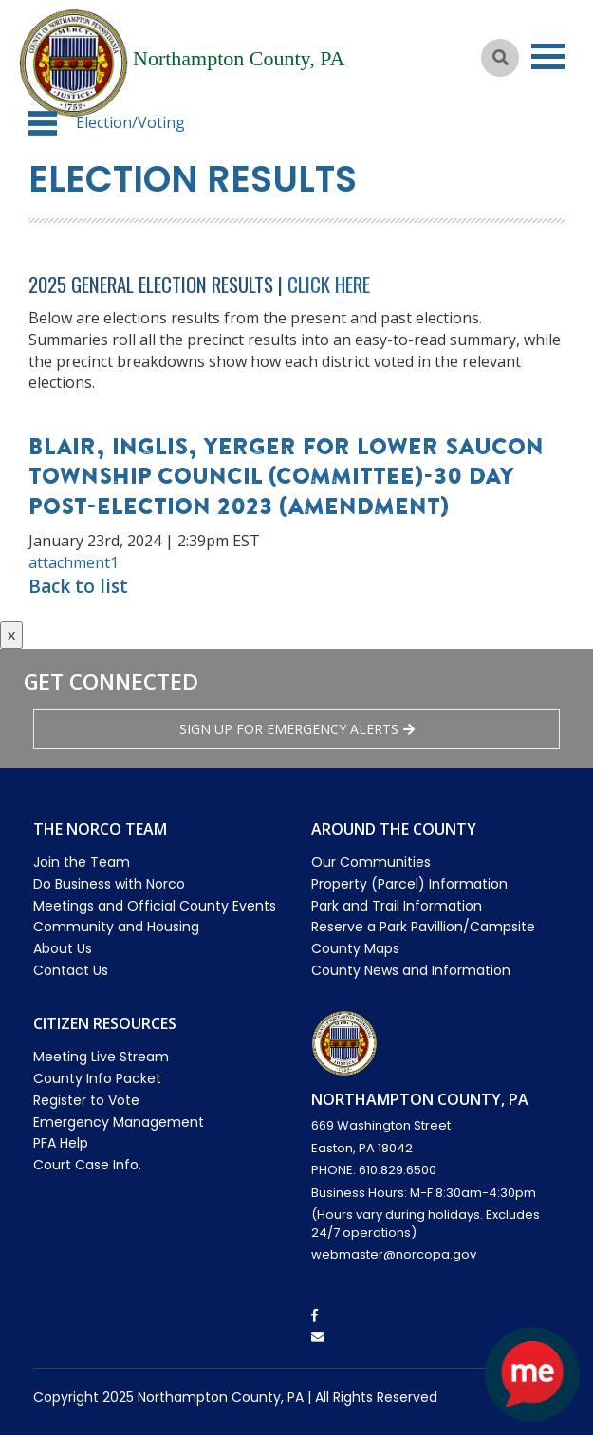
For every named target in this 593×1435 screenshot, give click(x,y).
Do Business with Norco (109, 883)
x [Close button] (11, 634)
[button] (42, 123)
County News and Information (410, 970)
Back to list (78, 586)
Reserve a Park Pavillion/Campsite (423, 926)
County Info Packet (97, 1078)
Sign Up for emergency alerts (297, 729)
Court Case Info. (87, 1164)
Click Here (328, 284)
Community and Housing (116, 926)
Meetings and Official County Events (154, 905)
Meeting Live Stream (101, 1056)
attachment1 (73, 562)
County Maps (355, 948)
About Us (62, 948)
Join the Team (81, 862)
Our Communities (371, 862)
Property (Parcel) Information (409, 883)
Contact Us (70, 970)
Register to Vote (86, 1100)
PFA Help (60, 1142)
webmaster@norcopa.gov (393, 1254)
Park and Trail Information (396, 905)
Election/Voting (130, 122)
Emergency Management (118, 1122)
